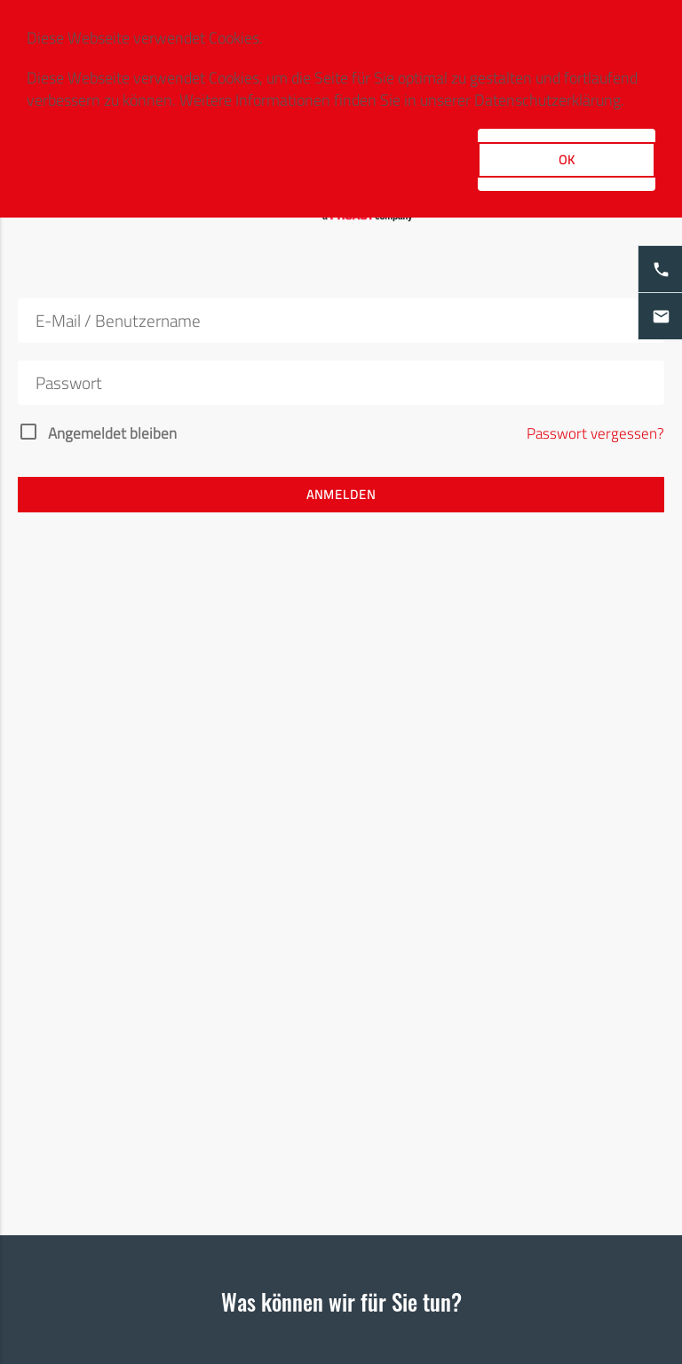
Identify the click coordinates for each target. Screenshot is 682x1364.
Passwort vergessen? (595, 434)
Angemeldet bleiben (112, 434)
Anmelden (341, 494)
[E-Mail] (341, 320)
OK (567, 159)
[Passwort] (341, 383)
